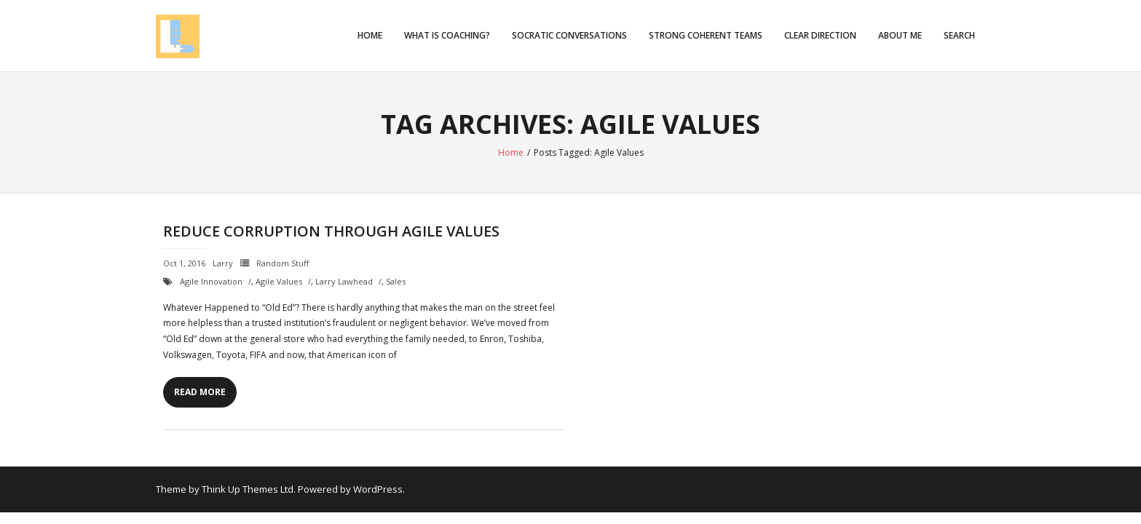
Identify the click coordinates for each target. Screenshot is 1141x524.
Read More (200, 392)
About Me (900, 35)
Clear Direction (820, 35)
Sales (396, 281)
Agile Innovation (211, 281)
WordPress (378, 489)
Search (959, 35)
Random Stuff (282, 263)
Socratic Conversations (569, 35)
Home (370, 35)
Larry (223, 263)
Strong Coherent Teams (705, 35)
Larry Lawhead (344, 281)
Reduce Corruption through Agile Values (331, 231)
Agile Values (279, 281)
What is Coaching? (447, 35)
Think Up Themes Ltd (247, 489)
